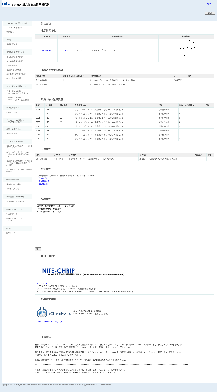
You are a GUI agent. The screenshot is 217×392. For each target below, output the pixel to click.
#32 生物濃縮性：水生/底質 (56, 208)
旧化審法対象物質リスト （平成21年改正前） (14, 121)
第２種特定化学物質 (14, 61)
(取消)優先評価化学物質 (16, 74)
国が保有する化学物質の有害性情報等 (19, 170)
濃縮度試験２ (44, 184)
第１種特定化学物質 (14, 57)
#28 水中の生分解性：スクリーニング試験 (56, 206)
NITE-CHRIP (42, 283)
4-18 (66, 50)
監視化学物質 (11, 66)
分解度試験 (43, 178)
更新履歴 (10, 32)
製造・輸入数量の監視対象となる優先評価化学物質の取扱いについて (19, 154)
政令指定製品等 (12, 189)
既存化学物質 (11, 112)
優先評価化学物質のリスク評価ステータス (19, 147)
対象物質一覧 (11, 214)
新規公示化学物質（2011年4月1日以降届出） (17, 92)
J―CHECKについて (14, 28)
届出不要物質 (11, 134)
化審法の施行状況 (13, 184)
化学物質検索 (11, 44)
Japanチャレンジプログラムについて (18, 219)
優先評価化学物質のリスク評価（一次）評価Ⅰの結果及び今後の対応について (19, 163)
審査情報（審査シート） (16, 201)
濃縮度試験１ (44, 181)
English (209, 3)
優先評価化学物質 (13, 70)
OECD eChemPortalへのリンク (49, 322)
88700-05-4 (46, 50)
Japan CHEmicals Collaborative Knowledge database (38, 13)
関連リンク (11, 233)
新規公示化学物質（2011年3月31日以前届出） (18, 98)
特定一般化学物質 (13, 78)
